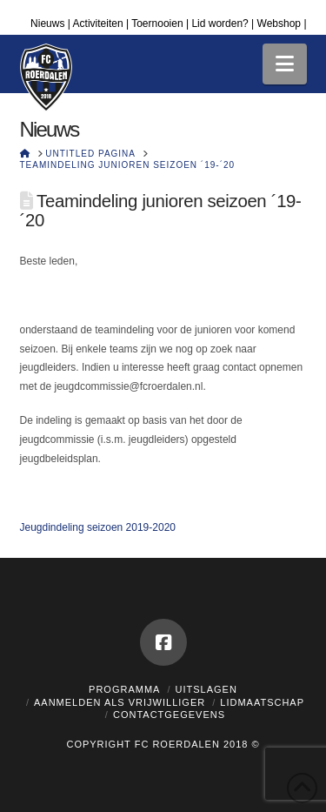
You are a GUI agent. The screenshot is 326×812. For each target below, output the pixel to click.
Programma (124, 689)
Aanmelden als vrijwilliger (119, 702)
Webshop (279, 23)
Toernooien (157, 23)
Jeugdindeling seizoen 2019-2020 (98, 527)
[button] (285, 64)
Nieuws (47, 23)
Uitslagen (206, 689)
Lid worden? (219, 23)
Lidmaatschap (262, 702)
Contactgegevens (169, 714)
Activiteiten (98, 23)
